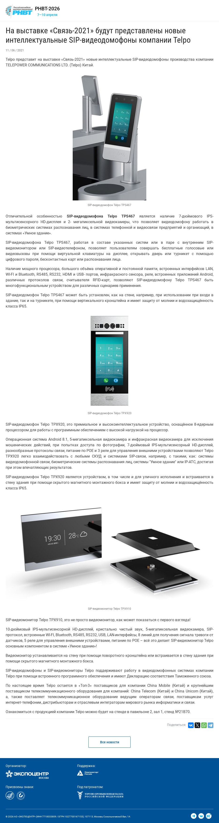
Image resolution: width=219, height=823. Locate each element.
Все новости (109, 742)
